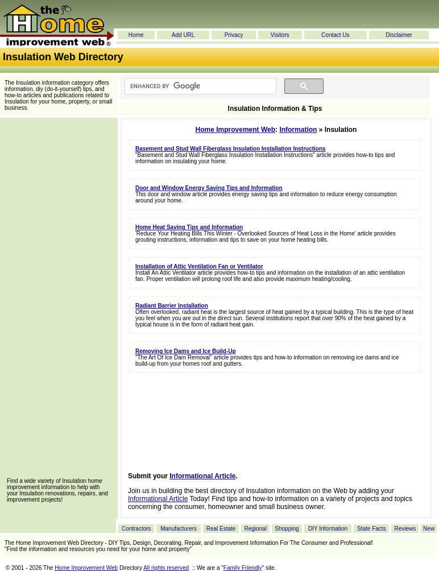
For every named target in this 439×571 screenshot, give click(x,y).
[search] (199, 86)
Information (298, 130)
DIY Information (327, 529)
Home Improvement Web (235, 130)
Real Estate (221, 529)
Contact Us (335, 35)
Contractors (136, 529)
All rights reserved (166, 568)
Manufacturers (178, 529)
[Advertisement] (58, 301)
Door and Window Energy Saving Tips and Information (209, 188)
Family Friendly (242, 568)
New (428, 529)
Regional (255, 529)
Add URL (183, 35)
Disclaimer (399, 35)
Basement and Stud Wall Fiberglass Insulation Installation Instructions (230, 149)
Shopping (287, 529)
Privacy (234, 35)
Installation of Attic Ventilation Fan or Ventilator (199, 266)
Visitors (280, 35)
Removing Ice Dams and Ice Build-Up (185, 351)
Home (136, 35)
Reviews (405, 529)
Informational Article (202, 476)
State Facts (371, 529)
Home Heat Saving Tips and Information (189, 227)
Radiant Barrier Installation (171, 306)
